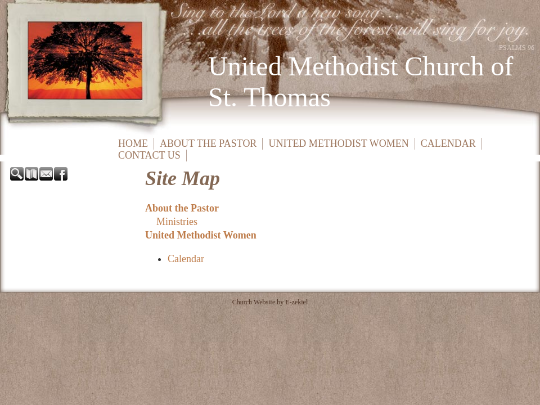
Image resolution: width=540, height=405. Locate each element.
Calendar (448, 143)
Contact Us (149, 155)
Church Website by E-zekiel (270, 302)
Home (133, 143)
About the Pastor (208, 143)
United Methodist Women (338, 143)
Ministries (176, 221)
